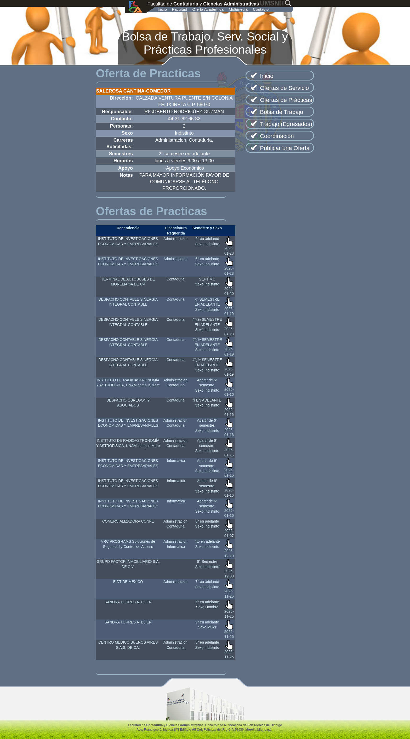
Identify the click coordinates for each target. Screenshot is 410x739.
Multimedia (238, 9)
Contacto (261, 9)
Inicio (162, 9)
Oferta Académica (208, 9)
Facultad (179, 9)
